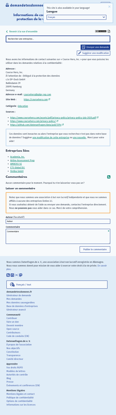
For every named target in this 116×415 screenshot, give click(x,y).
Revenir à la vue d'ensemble (22, 31)
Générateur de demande (18, 295)
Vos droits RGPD (14, 367)
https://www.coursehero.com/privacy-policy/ (33, 121)
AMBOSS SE (16, 164)
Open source (12, 329)
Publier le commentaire (95, 249)
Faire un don (12, 322)
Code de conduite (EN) (17, 336)
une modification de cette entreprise (50, 137)
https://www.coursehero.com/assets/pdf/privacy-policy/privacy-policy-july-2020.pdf (53, 117)
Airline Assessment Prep (22, 160)
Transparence (13, 355)
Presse (9, 381)
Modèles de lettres (15, 371)
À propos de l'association (19, 344)
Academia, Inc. (17, 156)
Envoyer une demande (97, 47)
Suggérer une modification (95, 53)
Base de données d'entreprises (22, 306)
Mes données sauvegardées (20, 302)
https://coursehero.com (36, 99)
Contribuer (11, 318)
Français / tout (23, 284)
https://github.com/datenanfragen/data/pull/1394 (35, 124)
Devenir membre (14, 325)
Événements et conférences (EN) (23, 385)
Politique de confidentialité (20, 397)
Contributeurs (13, 332)
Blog (8, 378)
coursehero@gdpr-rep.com (37, 94)
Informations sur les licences (21, 404)
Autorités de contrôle (17, 374)
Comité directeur (14, 359)
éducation (23, 106)
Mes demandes (14, 299)
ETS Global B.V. (17, 167)
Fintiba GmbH (17, 171)
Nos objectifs (13, 348)
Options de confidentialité (19, 401)
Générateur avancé (16, 309)
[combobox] (58, 39)
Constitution (12, 352)
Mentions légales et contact (20, 394)
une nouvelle (79, 137)
